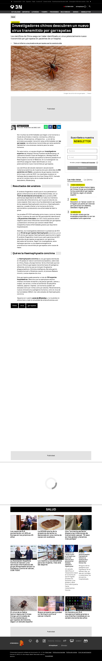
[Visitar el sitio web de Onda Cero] (72, 640)
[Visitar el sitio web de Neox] (44, 640)
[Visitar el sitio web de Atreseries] (65, 640)
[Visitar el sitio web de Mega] (58, 640)
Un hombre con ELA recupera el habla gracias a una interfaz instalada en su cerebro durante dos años (77, 615)
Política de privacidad (59, 652)
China (14, 306)
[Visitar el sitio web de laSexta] (37, 640)
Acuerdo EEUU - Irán (19, 1)
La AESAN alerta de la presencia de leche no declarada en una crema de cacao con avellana (50, 534)
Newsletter (86, 12)
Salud (51, 509)
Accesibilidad (49, 656)
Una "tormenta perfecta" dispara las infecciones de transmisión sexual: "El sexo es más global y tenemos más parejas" (77, 535)
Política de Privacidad (88, 162)
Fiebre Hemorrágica (77, 185)
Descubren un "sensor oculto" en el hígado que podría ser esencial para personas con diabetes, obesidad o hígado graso (82, 205)
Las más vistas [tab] (74, 180)
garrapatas (32, 306)
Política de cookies (71, 652)
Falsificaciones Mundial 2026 (60, 1)
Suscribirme (82, 168)
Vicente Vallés (47, 1)
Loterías (35, 12)
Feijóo (33, 1)
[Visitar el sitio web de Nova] (51, 640)
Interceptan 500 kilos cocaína (77, 1)
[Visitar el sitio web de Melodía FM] (86, 640)
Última (69, 6)
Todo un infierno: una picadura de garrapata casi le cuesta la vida (38, 43)
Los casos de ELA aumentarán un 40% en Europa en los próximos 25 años (21, 534)
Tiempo (44, 12)
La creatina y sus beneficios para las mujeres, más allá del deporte (50, 563)
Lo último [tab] (88, 180)
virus (22, 306)
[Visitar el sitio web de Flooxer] (64, 645)
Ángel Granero (22, 126)
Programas (54, 12)
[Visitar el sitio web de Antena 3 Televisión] (30, 640)
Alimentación (75, 212)
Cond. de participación (84, 652)
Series (75, 12)
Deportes (26, 12)
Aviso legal (48, 652)
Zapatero (28, 1)
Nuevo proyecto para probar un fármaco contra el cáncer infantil (50, 614)
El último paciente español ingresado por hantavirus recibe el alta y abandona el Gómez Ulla (84, 558)
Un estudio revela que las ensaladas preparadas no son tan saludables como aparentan (82, 216)
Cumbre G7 (39, 1)
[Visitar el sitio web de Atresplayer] (54, 645)
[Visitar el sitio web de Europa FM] (79, 640)
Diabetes (74, 199)
